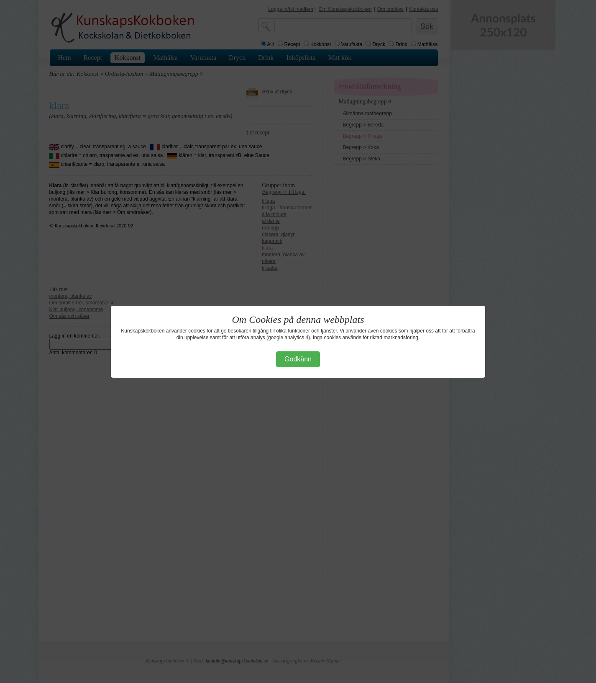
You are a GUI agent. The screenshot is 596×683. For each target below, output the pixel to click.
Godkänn (298, 359)
